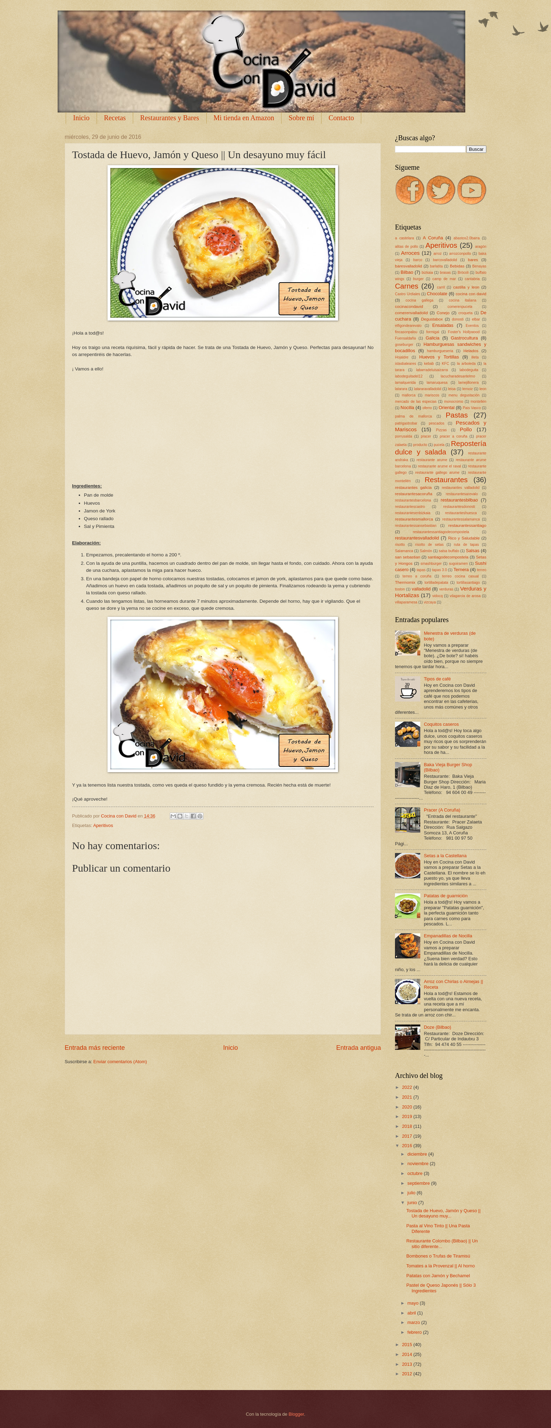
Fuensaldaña (405, 338)
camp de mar (444, 279)
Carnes (406, 286)
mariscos (432, 395)
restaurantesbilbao (459, 500)
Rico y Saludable (464, 538)
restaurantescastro (410, 507)
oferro (427, 408)
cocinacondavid (409, 306)
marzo (414, 1322)
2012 (407, 1373)
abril (412, 1313)
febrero (415, 1332)
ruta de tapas (466, 545)
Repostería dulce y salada (440, 447)
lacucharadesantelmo (458, 376)
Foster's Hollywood (464, 332)
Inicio (81, 118)
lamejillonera (468, 383)
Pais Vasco (472, 408)
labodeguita (469, 370)
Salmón (426, 551)
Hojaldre (401, 357)
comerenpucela (460, 307)
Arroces (410, 253)
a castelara (404, 238)
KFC (445, 364)
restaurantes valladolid (460, 488)
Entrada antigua (358, 1047)
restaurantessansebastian (415, 526)
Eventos (472, 326)
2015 (407, 1344)
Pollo (466, 429)
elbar (476, 319)
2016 (407, 1145)
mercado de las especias (415, 401)
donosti (458, 319)
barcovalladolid (445, 260)
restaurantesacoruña (413, 494)
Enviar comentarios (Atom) (120, 1061)
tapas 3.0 (439, 570)
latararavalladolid (427, 389)
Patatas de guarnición (446, 895)
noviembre (418, 1163)
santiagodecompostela (448, 557)
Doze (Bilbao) (437, 1027)
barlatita (436, 266)
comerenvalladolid (411, 313)
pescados (436, 423)
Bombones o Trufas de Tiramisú (438, 1256)
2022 (407, 1087)
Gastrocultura (464, 338)
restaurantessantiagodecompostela (441, 532)
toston (400, 589)
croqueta (466, 313)
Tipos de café (437, 678)
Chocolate (437, 293)
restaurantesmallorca (414, 519)
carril (441, 287)
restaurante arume (432, 460)
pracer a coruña (453, 436)
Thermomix (405, 582)
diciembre (417, 1154)
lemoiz (467, 389)
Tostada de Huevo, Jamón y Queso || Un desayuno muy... (443, 1213)
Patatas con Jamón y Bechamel (438, 1275)
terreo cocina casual (460, 576)
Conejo (443, 313)
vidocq (437, 596)
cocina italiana (462, 300)
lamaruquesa (437, 383)
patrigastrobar (406, 423)
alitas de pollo (406, 246)
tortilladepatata (436, 582)
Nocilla (407, 407)
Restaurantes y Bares (169, 118)
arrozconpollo (460, 254)
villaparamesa (406, 602)
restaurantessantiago (467, 525)
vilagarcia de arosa (465, 596)
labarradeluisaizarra (432, 370)
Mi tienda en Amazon (244, 118)
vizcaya (430, 602)
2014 (407, 1354)
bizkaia (427, 272)
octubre (415, 1173)
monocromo (453, 401)
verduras (446, 589)
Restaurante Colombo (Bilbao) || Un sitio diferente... (442, 1243)
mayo (413, 1303)
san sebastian (407, 557)
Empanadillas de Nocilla (448, 935)
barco (417, 260)
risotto (400, 545)
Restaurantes (446, 480)
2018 (407, 1126)
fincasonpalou (406, 332)
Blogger (296, 1414)
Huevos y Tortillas (439, 357)
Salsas (473, 550)
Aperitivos (103, 825)
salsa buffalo (449, 551)
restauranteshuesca (461, 513)
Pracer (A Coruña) (442, 810)
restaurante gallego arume (437, 472)
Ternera (461, 569)
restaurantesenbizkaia (412, 513)
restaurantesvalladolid (417, 538)
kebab (429, 364)
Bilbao (407, 272)
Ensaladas (442, 325)
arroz (437, 254)
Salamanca (404, 551)
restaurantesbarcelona (413, 500)
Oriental (446, 407)
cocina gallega (419, 300)
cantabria (472, 279)
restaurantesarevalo (462, 494)
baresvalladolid (408, 266)
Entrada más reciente (95, 1047)
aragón (480, 246)
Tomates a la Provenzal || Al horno (440, 1265)
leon (482, 389)
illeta (475, 357)
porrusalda (403, 436)
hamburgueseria (440, 351)
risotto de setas (429, 545)
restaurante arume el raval (439, 466)
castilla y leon (466, 287)
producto (420, 445)
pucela (439, 445)
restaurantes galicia (413, 487)
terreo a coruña (417, 576)
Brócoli (463, 272)
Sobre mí (301, 118)
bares (473, 260)
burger (418, 279)
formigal (432, 332)
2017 (407, 1136)
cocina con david (471, 294)
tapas (421, 570)
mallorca (408, 395)
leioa (452, 389)
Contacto (341, 118)
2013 (407, 1364)
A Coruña (433, 237)
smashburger (431, 564)
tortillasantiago (468, 582)
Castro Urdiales (407, 294)
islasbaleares (405, 364)
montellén (478, 401)
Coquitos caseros (441, 724)
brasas (445, 272)
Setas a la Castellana (445, 855)
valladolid (421, 589)
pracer (426, 436)
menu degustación (463, 395)
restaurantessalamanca (461, 519)
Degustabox (432, 319)
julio (411, 1192)
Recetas (115, 118)
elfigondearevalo (408, 326)
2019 (407, 1116)
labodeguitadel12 (408, 376)
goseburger (404, 345)
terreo (481, 570)
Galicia (432, 338)
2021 (407, 1097)
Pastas (457, 415)
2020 (407, 1107)
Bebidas (457, 266)
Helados (471, 351)
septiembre (419, 1183)
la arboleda (466, 364)
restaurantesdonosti (459, 507)
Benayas (479, 266)
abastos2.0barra (467, 238)
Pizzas (441, 430)
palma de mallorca (413, 416)
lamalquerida (405, 383)
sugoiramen (458, 564)
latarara (401, 389)
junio (412, 1202)
